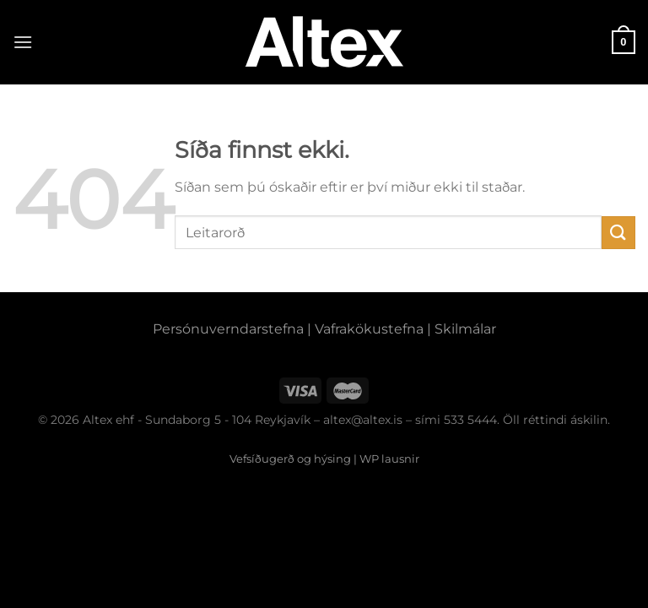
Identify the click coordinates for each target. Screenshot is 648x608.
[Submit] (618, 232)
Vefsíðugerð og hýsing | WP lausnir (324, 458)
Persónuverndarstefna (228, 329)
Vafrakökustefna (369, 329)
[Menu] (23, 41)
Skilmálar (465, 329)
